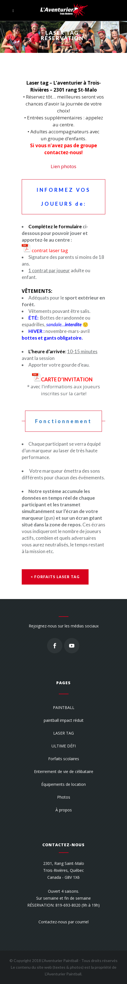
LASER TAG (63, 733)
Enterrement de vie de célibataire (63, 771)
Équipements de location (63, 784)
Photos (63, 797)
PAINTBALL (63, 707)
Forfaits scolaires (63, 758)
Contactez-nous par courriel (63, 921)
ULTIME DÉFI (64, 746)
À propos (63, 810)
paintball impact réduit (64, 720)
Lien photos (63, 166)
